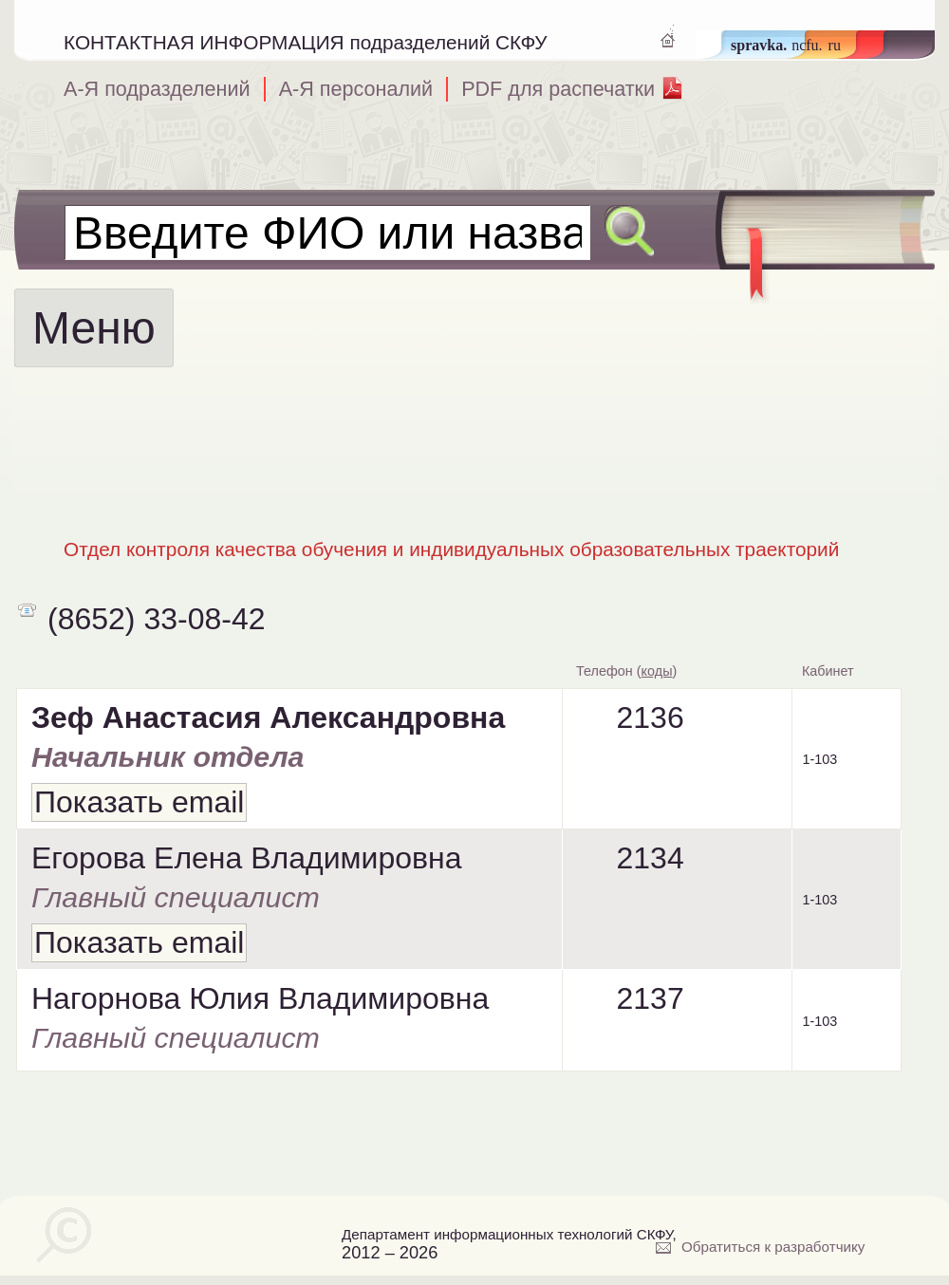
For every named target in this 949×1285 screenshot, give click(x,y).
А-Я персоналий (356, 89)
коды (657, 671)
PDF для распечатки (558, 89)
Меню (94, 328)
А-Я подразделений (157, 89)
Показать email (139, 802)
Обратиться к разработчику (773, 1246)
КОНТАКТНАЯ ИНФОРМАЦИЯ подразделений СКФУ (306, 42)
